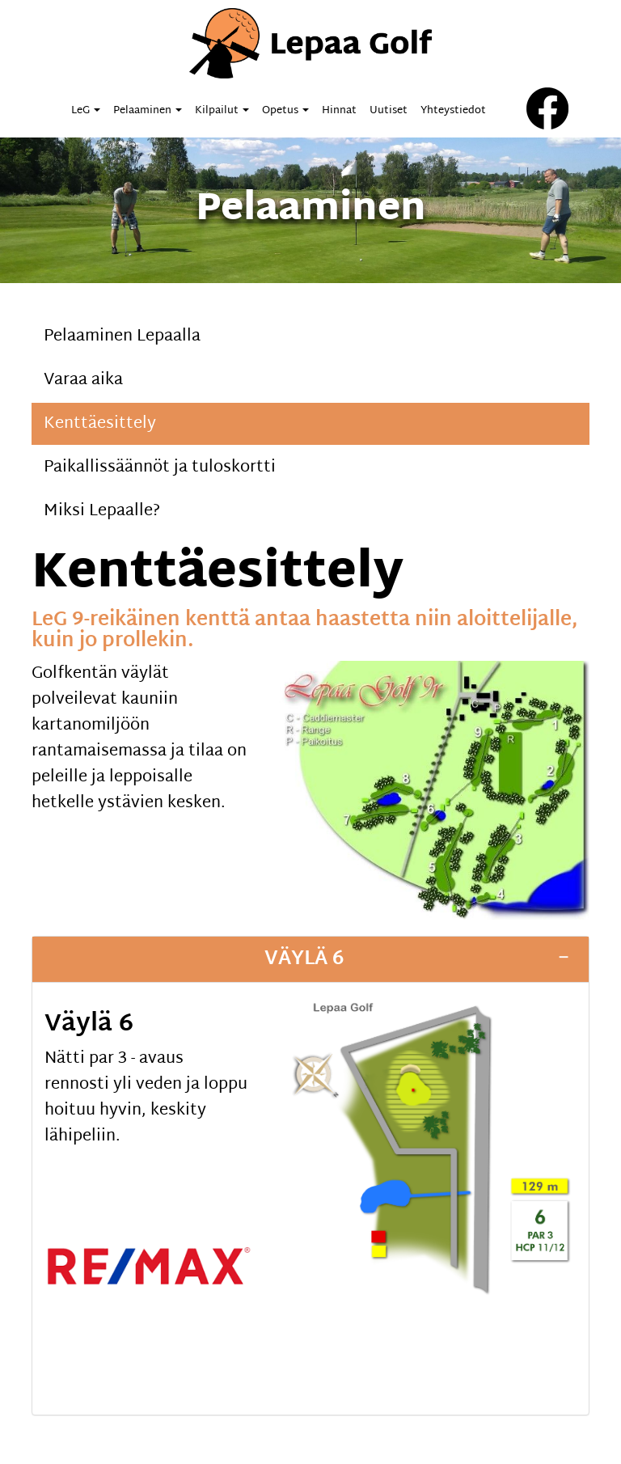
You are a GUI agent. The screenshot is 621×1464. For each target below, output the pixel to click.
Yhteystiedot (453, 111)
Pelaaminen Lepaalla (122, 336)
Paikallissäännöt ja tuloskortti (160, 467)
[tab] (310, 959)
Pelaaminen (147, 111)
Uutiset (389, 111)
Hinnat (339, 111)
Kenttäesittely (100, 423)
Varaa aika (83, 380)
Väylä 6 (304, 959)
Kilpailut (222, 111)
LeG (85, 111)
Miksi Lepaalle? (102, 511)
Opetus (285, 111)
